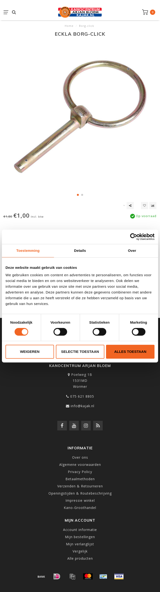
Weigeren (30, 352)
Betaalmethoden (80, 479)
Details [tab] (80, 250)
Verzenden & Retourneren (80, 486)
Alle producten (80, 558)
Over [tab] (132, 250)
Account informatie (80, 529)
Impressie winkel (80, 500)
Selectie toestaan (80, 352)
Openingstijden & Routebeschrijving (80, 493)
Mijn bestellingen (80, 537)
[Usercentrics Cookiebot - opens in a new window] (134, 236)
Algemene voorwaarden (80, 464)
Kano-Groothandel (80, 507)
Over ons (80, 457)
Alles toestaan (130, 352)
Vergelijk (80, 551)
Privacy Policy (80, 471)
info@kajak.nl (82, 406)
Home (69, 26)
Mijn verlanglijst (80, 544)
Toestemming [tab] (28, 250)
